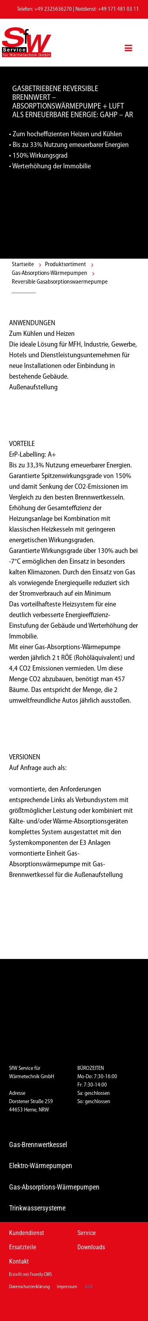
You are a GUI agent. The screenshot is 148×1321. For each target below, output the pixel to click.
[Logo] (34, 42)
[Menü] (128, 43)
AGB (89, 1287)
